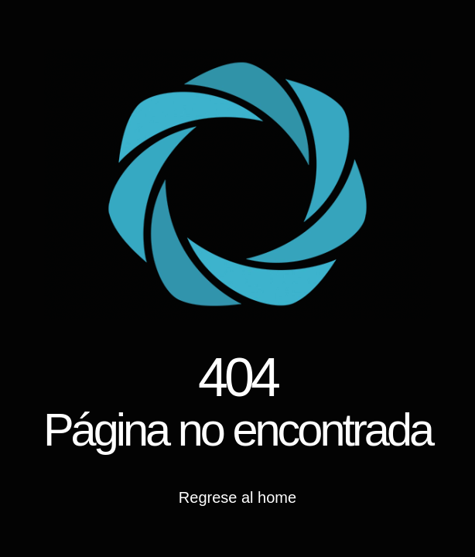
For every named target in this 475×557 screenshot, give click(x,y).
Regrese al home (237, 497)
